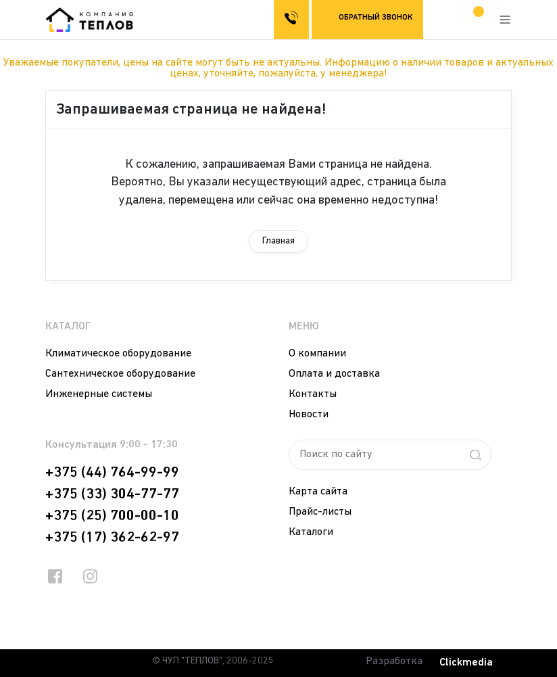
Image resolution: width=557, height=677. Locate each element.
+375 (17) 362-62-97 (112, 537)
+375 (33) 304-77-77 (112, 494)
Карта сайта (318, 491)
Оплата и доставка (334, 374)
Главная (278, 241)
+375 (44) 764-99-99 (112, 472)
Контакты (313, 394)
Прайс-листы (320, 512)
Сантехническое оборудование (120, 374)
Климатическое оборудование (118, 353)
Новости (309, 414)
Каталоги (311, 532)
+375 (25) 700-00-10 (112, 516)
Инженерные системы (98, 394)
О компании (317, 353)
